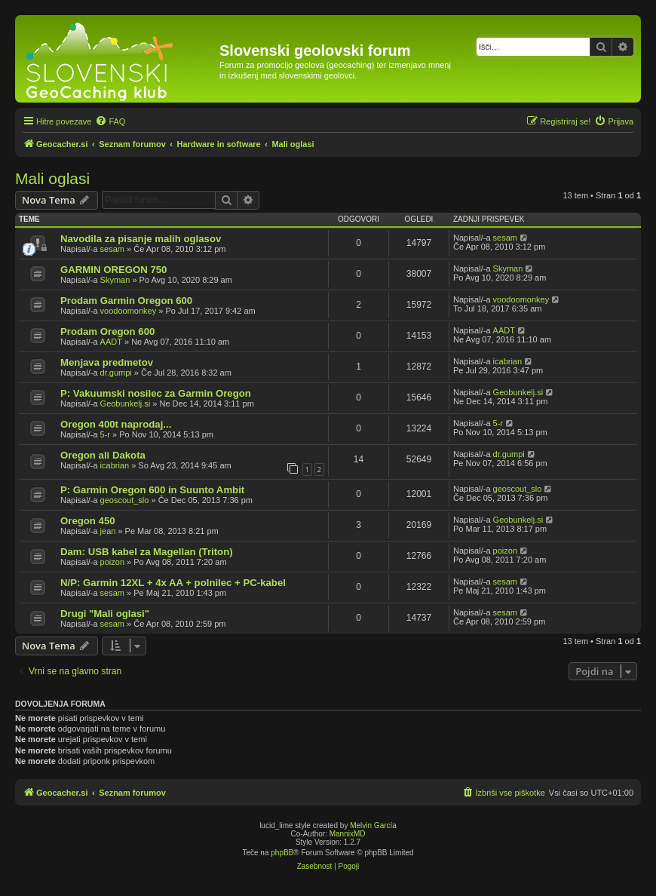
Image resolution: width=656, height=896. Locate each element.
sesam (112, 248)
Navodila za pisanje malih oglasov (140, 238)
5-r (105, 434)
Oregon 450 (87, 520)
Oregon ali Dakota (103, 455)
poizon (112, 561)
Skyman (115, 279)
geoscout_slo (124, 500)
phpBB (282, 852)
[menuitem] (110, 121)
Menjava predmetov (106, 362)
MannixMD (348, 834)
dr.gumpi (116, 372)
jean (108, 530)
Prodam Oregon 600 (107, 331)
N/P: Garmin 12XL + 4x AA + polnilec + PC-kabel (173, 582)
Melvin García (373, 825)
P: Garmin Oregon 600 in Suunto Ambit (152, 490)
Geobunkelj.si (125, 403)
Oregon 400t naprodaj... (115, 424)
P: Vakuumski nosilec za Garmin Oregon (155, 393)
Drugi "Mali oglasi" (104, 613)
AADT (111, 341)
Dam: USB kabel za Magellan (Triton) (146, 551)
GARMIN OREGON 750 (113, 269)
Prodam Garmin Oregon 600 (126, 300)
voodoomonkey (128, 310)
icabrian (508, 361)
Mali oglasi (52, 178)
